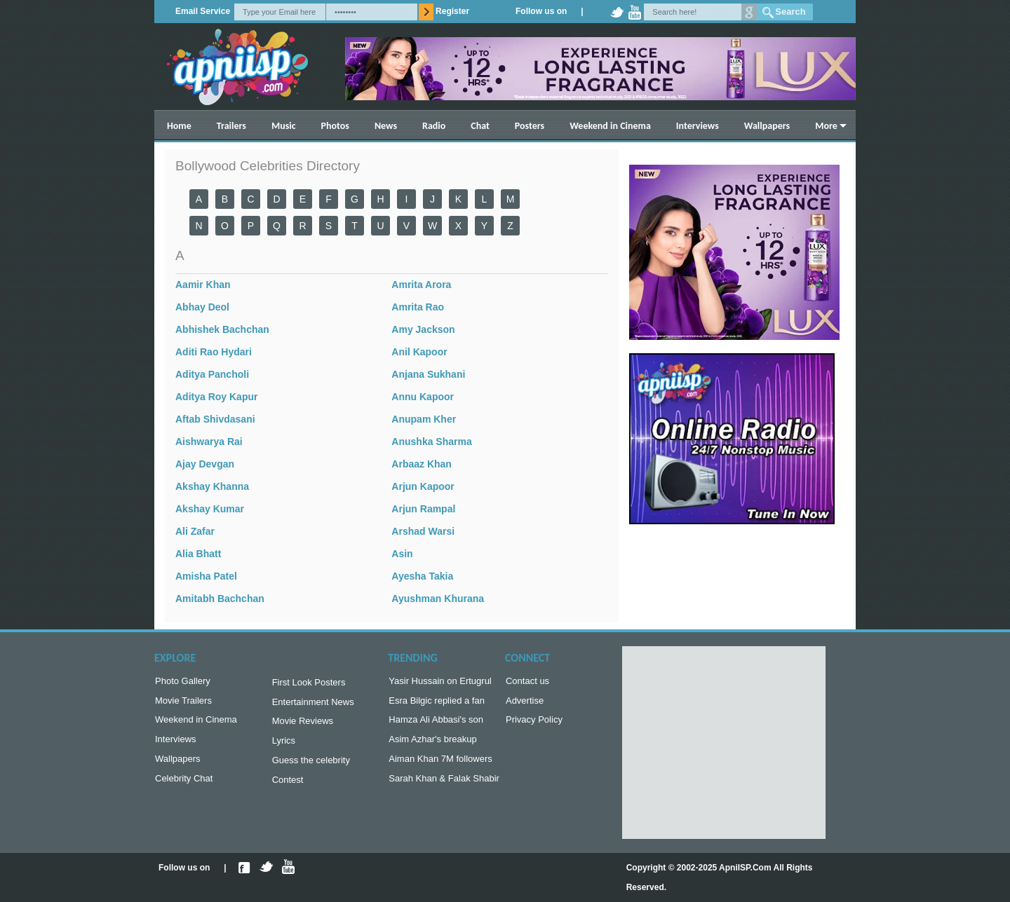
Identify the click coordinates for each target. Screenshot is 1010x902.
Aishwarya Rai (209, 441)
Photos (335, 126)
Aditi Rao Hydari (213, 351)
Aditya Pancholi (212, 374)
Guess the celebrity (311, 767)
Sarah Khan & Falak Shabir (444, 786)
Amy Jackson (422, 329)
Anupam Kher (423, 419)
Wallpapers (767, 126)
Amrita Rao (417, 307)
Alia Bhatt (198, 553)
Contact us (527, 682)
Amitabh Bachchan (219, 598)
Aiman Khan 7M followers (440, 765)
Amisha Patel (206, 576)
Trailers (231, 126)
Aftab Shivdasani (215, 419)
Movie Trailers (183, 703)
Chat (480, 126)
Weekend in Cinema (610, 126)
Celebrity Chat (184, 786)
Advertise (525, 703)
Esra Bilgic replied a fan (437, 703)
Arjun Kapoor (422, 486)
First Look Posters (309, 683)
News (386, 126)
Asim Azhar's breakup (432, 744)
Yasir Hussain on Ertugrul (440, 682)
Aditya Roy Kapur (216, 396)
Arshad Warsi (422, 531)
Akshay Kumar (209, 508)
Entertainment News (313, 704)
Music (283, 126)
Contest (288, 788)
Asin (401, 553)
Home (179, 126)
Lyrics (283, 746)
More (826, 126)
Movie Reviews (302, 725)
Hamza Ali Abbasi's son (436, 723)
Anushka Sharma (431, 441)
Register (452, 11)
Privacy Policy (534, 723)
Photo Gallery (182, 682)
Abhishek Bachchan (222, 329)
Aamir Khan (203, 284)
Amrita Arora (421, 284)
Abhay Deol (202, 307)
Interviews (697, 126)
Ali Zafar (195, 531)
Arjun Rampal (423, 508)
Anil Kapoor (419, 351)
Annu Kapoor (422, 396)
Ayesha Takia (422, 576)
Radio (433, 126)
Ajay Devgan (204, 464)
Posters (529, 126)
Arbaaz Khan (421, 464)
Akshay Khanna (212, 486)
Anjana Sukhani (428, 374)
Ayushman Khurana (437, 598)
